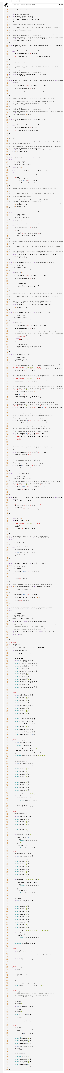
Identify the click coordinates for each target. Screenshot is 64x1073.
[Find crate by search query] (58, 1)
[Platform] (17, 1)
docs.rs (41, 1)
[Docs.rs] (3, 1)
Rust (48, 1)
